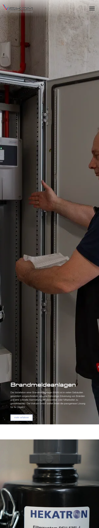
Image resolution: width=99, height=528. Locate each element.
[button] (92, 8)
